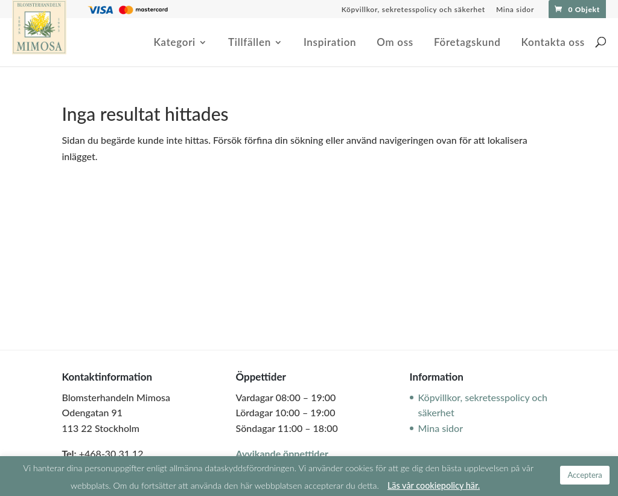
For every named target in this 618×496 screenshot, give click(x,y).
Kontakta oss (553, 43)
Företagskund (467, 43)
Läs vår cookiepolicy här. (433, 485)
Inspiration (330, 43)
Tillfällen (249, 43)
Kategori (174, 43)
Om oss (395, 43)
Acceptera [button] (584, 475)
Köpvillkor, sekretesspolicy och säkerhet (413, 10)
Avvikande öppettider (281, 453)
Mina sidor (515, 10)
